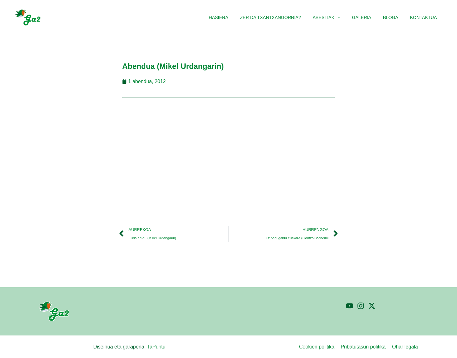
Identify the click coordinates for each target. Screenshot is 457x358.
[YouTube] (349, 305)
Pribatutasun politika (364, 346)
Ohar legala (406, 346)
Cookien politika (319, 346)
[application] (347, 17)
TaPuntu (156, 346)
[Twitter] (371, 305)
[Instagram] (360, 305)
